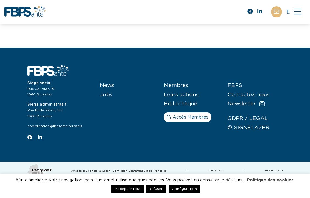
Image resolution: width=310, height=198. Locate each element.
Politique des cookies (270, 180)
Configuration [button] (184, 189)
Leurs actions (181, 94)
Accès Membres (187, 117)
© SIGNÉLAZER (248, 127)
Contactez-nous (248, 94)
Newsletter (246, 103)
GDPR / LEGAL (248, 118)
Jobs (106, 94)
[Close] (297, 12)
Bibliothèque (180, 103)
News (107, 85)
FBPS (235, 85)
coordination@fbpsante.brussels (54, 126)
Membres (176, 85)
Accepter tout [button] (128, 189)
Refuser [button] (156, 189)
